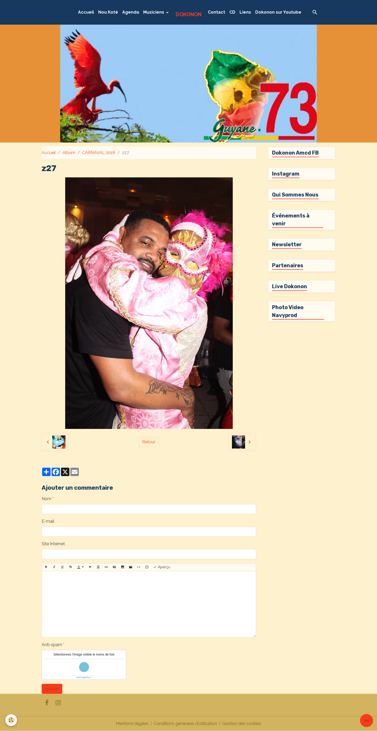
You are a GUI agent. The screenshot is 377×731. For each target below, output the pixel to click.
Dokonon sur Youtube (278, 12)
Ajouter (52, 688)
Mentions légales (132, 723)
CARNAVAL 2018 (98, 152)
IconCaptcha (83, 677)
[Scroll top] (366, 720)
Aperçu (161, 567)
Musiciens (154, 12)
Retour (148, 441)
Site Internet (53, 543)
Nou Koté (108, 12)
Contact (216, 12)
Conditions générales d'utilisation (185, 723)
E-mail (48, 521)
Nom (46, 498)
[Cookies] (11, 720)
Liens (245, 12)
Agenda (130, 12)
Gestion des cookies (241, 723)
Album (69, 152)
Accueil (86, 12)
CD (232, 12)
